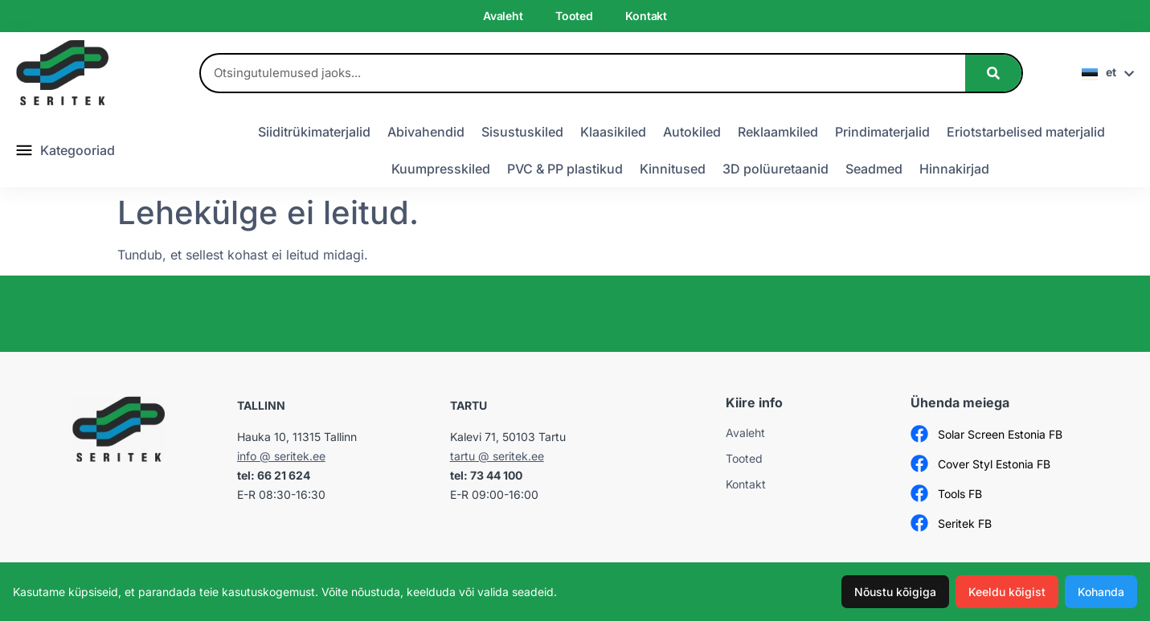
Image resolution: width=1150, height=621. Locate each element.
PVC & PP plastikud (565, 169)
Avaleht (503, 15)
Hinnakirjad (954, 169)
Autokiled (692, 132)
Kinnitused (673, 169)
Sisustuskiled (522, 132)
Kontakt (646, 15)
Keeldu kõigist (1007, 592)
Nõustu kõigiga (895, 592)
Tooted (574, 15)
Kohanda (1101, 592)
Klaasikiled (613, 132)
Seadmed (873, 169)
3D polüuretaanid (775, 169)
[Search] (993, 73)
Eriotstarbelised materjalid (1026, 132)
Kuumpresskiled (440, 169)
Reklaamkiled (778, 132)
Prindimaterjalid (882, 132)
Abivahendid (426, 132)
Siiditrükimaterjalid (314, 132)
